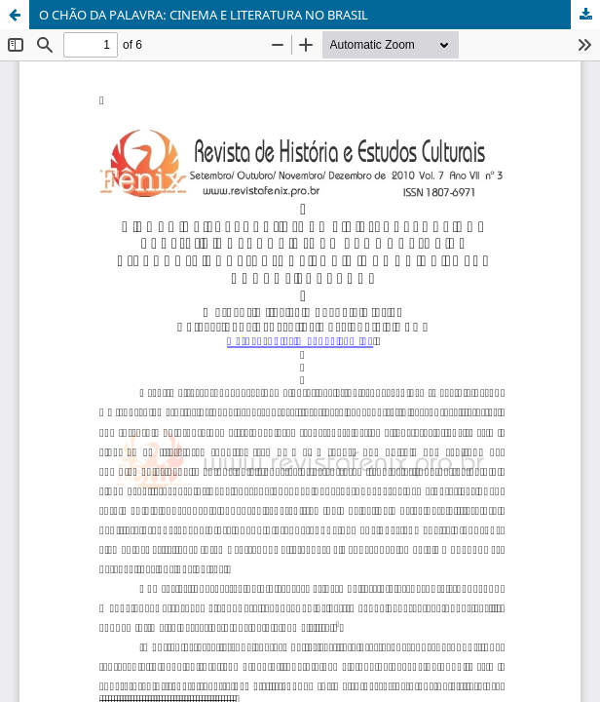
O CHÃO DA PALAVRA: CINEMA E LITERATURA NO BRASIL (203, 14)
